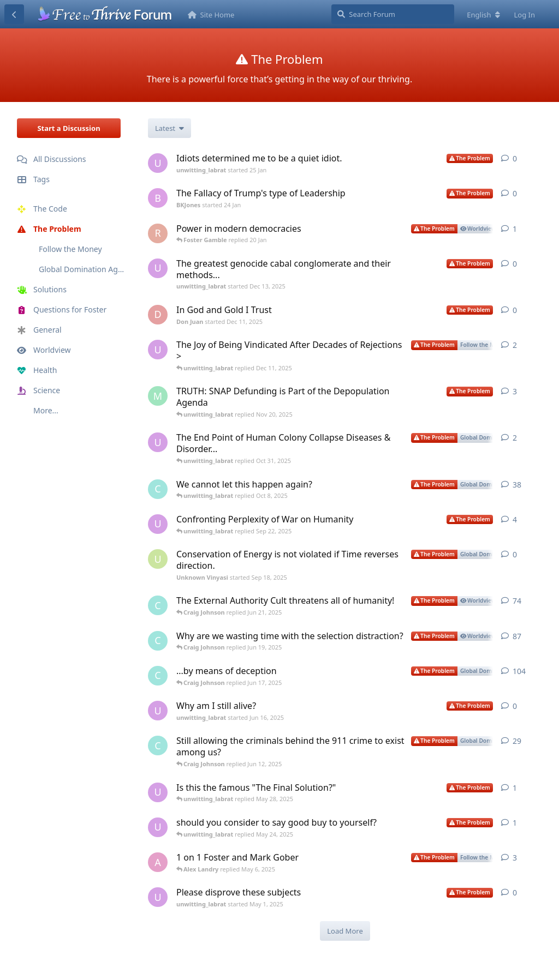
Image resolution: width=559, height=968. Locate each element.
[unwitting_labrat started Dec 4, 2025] (158, 349)
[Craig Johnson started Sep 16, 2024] (158, 489)
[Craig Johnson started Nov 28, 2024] (158, 605)
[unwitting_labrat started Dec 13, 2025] (158, 268)
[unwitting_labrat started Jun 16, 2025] (158, 710)
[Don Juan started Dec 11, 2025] (158, 314)
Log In (525, 15)
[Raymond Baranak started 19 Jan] (158, 233)
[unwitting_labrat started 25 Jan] (158, 163)
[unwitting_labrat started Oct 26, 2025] (158, 442)
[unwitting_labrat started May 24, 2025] (158, 827)
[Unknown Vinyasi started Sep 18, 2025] (158, 559)
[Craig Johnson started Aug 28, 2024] (158, 641)
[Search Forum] (392, 14)
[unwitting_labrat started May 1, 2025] (158, 897)
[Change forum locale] (483, 14)
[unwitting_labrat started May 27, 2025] (158, 792)
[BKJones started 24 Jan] (158, 198)
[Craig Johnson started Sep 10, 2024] (158, 745)
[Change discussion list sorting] (169, 128)
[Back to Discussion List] (14, 14)
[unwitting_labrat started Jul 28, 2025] (158, 524)
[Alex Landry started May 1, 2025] (158, 862)
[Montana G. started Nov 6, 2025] (158, 396)
